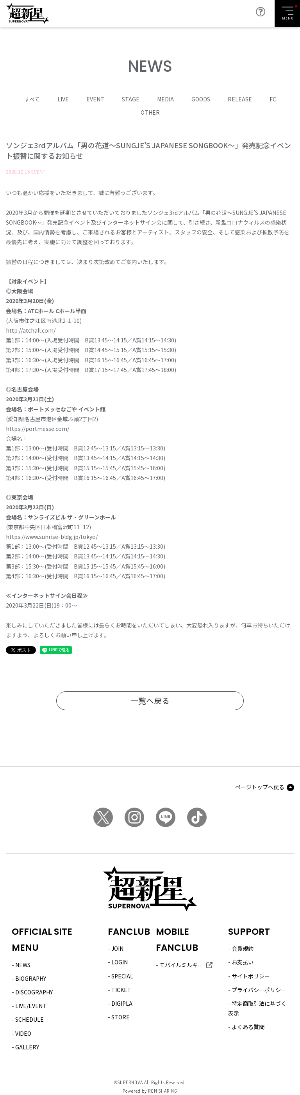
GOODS (200, 99)
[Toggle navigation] (287, 13)
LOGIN (119, 962)
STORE (120, 1017)
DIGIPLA (121, 1003)
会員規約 (243, 948)
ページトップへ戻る (259, 787)
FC (273, 99)
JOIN (117, 948)
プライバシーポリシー (259, 990)
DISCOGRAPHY (34, 992)
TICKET (121, 990)
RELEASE (240, 99)
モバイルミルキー (181, 965)
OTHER (150, 112)
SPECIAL (122, 976)
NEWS (22, 965)
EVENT (95, 99)
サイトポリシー (251, 976)
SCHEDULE (29, 1019)
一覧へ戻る (150, 700)
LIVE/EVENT (30, 1006)
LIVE (63, 99)
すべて (32, 99)
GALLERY (27, 1047)
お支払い (243, 962)
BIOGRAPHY (30, 978)
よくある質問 (248, 1027)
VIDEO (23, 1033)
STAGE (130, 99)
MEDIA (165, 99)
